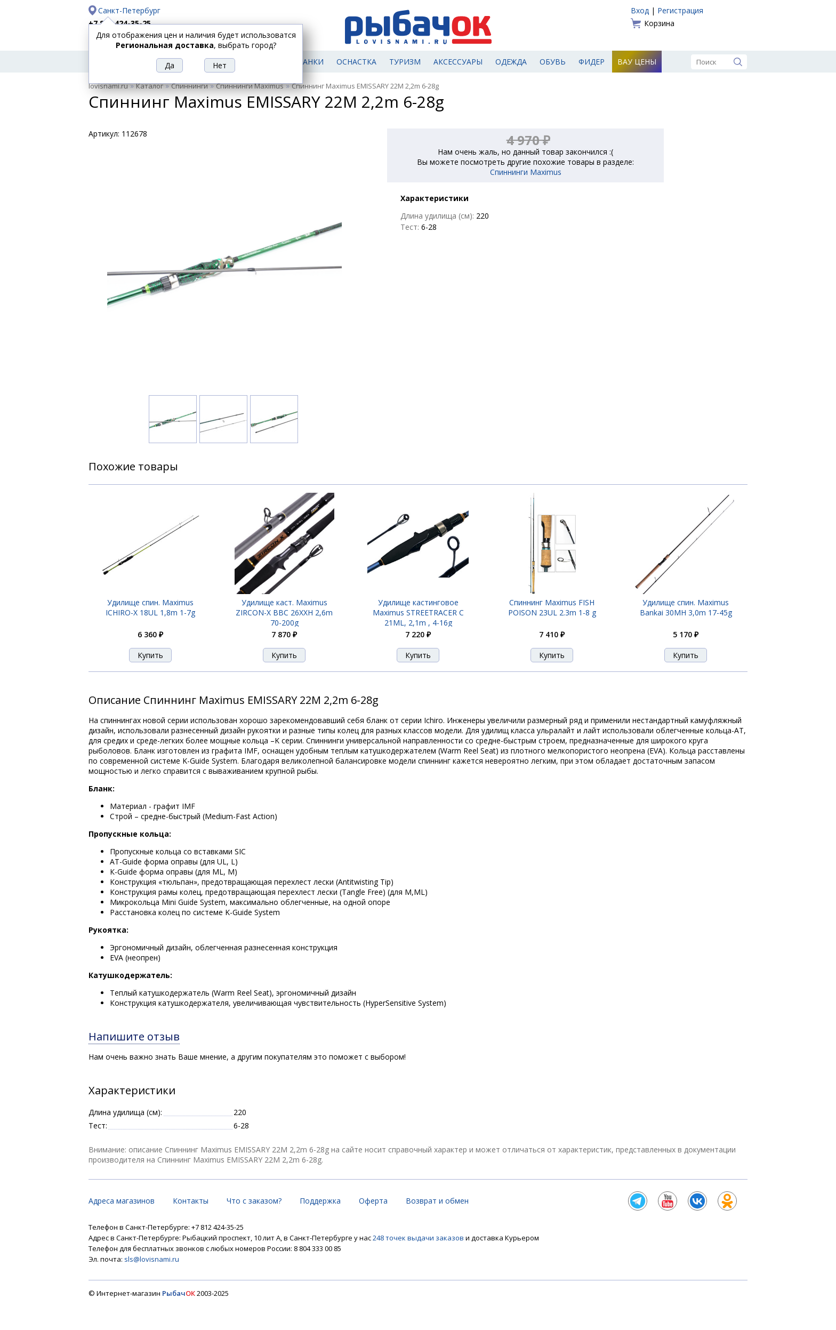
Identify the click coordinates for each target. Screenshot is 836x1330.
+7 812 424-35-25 (120, 23)
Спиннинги (189, 86)
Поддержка (320, 1201)
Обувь (553, 62)
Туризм (405, 62)
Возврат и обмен (437, 1201)
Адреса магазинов (122, 1201)
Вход (640, 10)
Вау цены (636, 62)
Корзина (659, 23)
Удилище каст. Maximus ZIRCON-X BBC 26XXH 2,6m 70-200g (284, 612)
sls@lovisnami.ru (151, 1259)
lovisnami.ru (108, 86)
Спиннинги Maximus (250, 86)
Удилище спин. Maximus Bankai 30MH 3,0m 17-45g (686, 607)
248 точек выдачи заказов (419, 1238)
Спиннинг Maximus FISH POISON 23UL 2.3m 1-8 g (552, 607)
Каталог (149, 86)
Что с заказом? (254, 1201)
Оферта (373, 1201)
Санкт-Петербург (129, 10)
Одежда (511, 62)
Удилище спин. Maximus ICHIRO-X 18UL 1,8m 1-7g (150, 607)
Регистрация (680, 10)
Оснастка (356, 62)
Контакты (190, 1201)
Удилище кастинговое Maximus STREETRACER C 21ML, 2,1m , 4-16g (418, 612)
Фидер (591, 62)
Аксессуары (458, 62)
